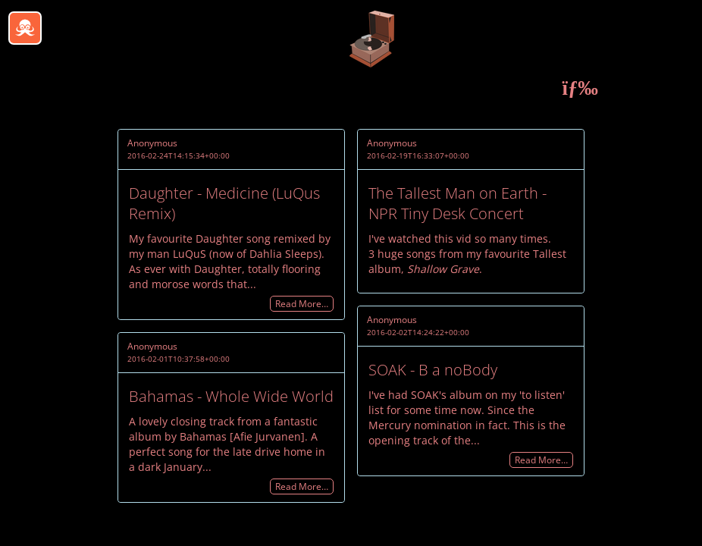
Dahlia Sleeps (283, 253)
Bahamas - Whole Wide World (231, 396)
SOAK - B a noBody (432, 369)
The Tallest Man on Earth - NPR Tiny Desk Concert (457, 203)
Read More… (301, 303)
